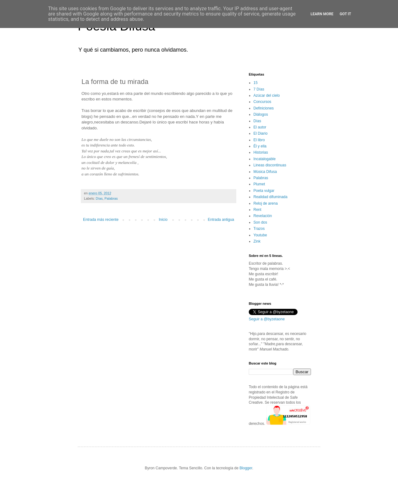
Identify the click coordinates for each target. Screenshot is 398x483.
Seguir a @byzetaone (267, 319)
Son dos (260, 222)
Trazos (259, 228)
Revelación (262, 216)
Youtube (260, 235)
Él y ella (259, 146)
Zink (257, 241)
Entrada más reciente (100, 219)
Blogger (245, 468)
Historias (260, 152)
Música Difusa (265, 172)
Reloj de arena (265, 203)
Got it (345, 14)
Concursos (262, 102)
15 (255, 83)
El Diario (260, 133)
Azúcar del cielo (266, 95)
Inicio (163, 219)
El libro (259, 140)
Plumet (259, 184)
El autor (259, 127)
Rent (257, 209)
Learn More (322, 14)
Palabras (111, 198)
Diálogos (260, 114)
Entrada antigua (221, 219)
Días (99, 198)
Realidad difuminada (270, 197)
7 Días (258, 89)
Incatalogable (264, 159)
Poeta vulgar (263, 190)
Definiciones (263, 108)
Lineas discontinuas (269, 165)
